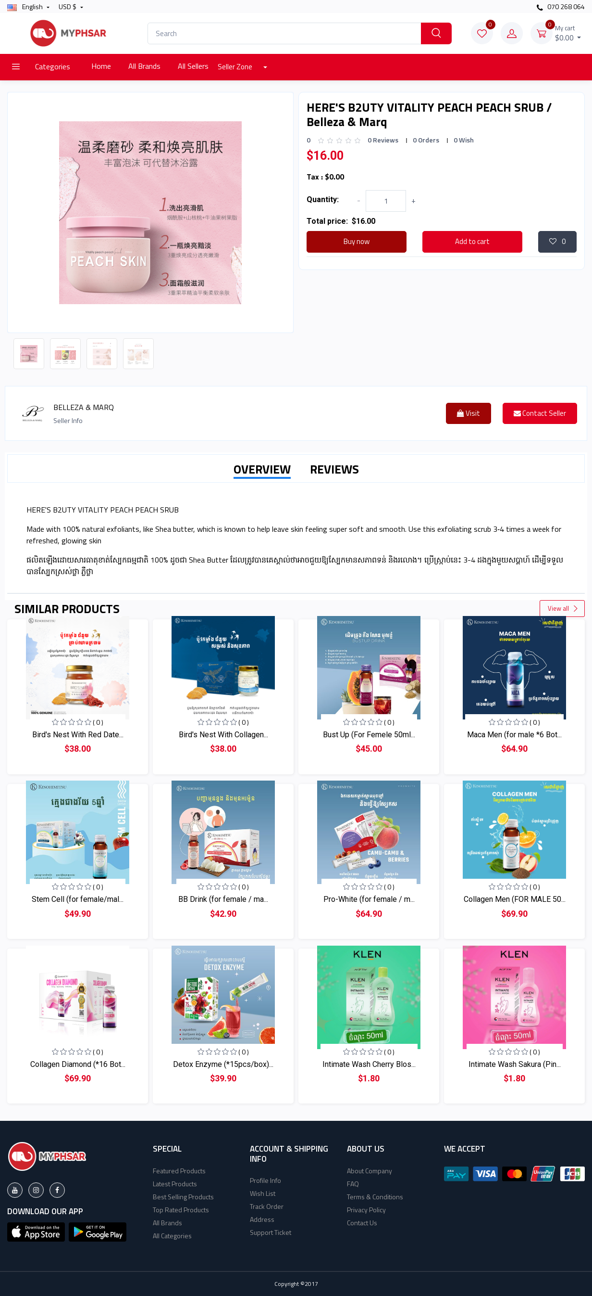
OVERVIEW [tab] (262, 469)
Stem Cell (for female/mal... (77, 899)
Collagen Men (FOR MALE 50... (515, 899)
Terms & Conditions (375, 1197)
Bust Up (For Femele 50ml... (369, 734)
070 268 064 (561, 6)
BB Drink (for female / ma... (223, 899)
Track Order (267, 1206)
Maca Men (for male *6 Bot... (514, 734)
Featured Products (179, 1171)
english (25, 6)
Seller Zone (236, 66)
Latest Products (175, 1184)
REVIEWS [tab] (334, 469)
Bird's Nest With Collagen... (223, 734)
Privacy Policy (366, 1210)
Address (262, 1219)
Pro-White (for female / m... (369, 899)
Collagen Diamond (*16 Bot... (77, 1064)
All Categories (172, 1236)
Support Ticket (270, 1232)
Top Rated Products (181, 1210)
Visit (468, 413)
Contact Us (362, 1223)
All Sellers (193, 66)
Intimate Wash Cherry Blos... (369, 1064)
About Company (369, 1171)
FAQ (353, 1184)
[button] (36, 1231)
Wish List (262, 1193)
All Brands (144, 66)
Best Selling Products (183, 1197)
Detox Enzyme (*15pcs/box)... (223, 1064)
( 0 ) (98, 722)
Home (101, 66)
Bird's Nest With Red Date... (77, 734)
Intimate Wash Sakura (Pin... (515, 1064)
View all (563, 608)
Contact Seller (540, 413)
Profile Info (265, 1180)
